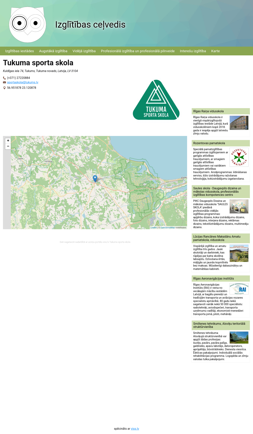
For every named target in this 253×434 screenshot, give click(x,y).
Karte (215, 51)
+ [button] (8, 141)
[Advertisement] (221, 81)
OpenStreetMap (167, 227)
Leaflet (154, 227)
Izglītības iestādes (19, 51)
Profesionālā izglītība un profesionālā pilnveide (138, 51)
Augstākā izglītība (53, 51)
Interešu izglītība (193, 51)
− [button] (8, 146)
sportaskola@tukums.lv (22, 82)
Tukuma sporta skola (119, 242)
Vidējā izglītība (84, 51)
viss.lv (135, 428)
